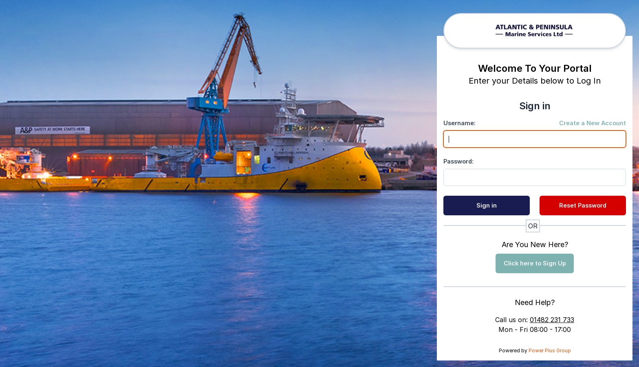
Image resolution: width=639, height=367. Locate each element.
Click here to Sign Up (535, 263)
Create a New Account (592, 122)
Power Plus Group (550, 350)
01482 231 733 (552, 320)
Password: (458, 161)
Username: (459, 122)
